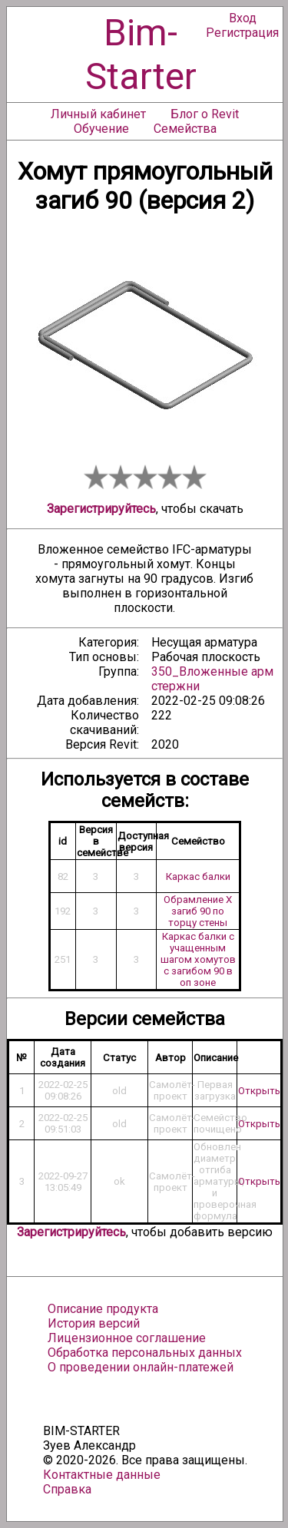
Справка (67, 1489)
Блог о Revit (204, 114)
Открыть (259, 1090)
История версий (94, 1323)
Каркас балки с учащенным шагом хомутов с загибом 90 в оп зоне (198, 959)
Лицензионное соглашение (127, 1338)
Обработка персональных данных (145, 1352)
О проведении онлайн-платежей (140, 1367)
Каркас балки (198, 876)
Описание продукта (103, 1308)
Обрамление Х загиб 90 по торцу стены (198, 911)
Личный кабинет (98, 114)
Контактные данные (102, 1474)
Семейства (185, 128)
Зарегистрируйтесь (101, 508)
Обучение (101, 128)
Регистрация (242, 32)
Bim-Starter (141, 54)
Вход (243, 18)
